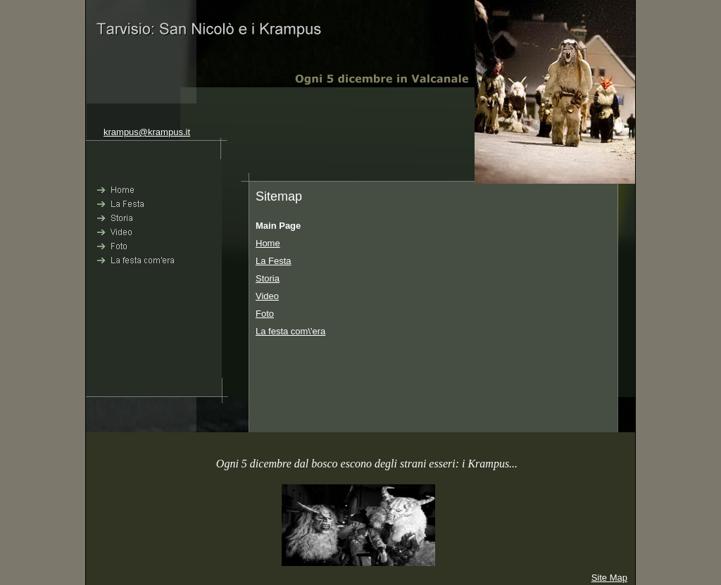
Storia (268, 278)
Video (267, 296)
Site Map (609, 577)
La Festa (273, 261)
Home (268, 243)
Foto (265, 313)
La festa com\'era (290, 331)
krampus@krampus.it (147, 132)
